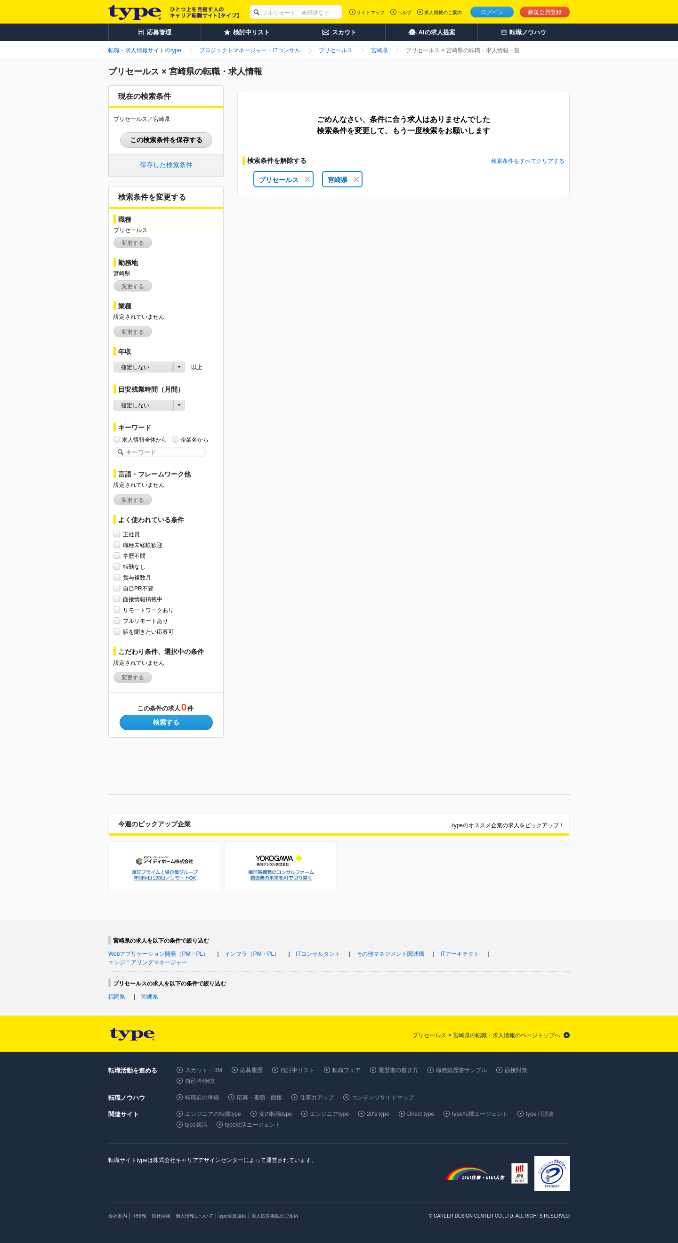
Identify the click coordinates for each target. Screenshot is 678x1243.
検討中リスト (298, 1070)
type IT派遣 (540, 1114)
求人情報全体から (144, 439)
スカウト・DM (203, 1070)
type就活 (196, 1125)
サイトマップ (370, 12)
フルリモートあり (145, 620)
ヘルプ (404, 12)
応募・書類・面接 (259, 1097)
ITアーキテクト (460, 954)
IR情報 (139, 1216)
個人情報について (194, 1216)
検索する (166, 722)
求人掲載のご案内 (443, 12)
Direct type (420, 1114)
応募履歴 (251, 1070)
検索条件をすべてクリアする (528, 161)
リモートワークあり (148, 609)
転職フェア (346, 1070)
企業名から (194, 439)
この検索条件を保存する (166, 140)
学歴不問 (134, 555)
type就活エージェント (253, 1125)
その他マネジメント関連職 (390, 954)
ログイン (492, 12)
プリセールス (284, 180)
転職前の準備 (202, 1097)
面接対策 (516, 1070)
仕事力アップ (317, 1097)
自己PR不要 (138, 588)
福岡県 (116, 996)
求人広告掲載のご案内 (275, 1216)
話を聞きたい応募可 (148, 631)
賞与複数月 (137, 577)
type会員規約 (232, 1216)
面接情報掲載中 (142, 599)
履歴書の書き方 (398, 1070)
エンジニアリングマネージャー (147, 962)
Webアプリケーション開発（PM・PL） (158, 954)
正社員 (131, 534)
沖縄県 (149, 996)
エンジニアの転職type (213, 1114)
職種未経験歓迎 (142, 545)
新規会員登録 (545, 12)
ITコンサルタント (318, 954)
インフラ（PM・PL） (252, 954)
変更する (132, 243)
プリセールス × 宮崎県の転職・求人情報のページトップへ (486, 1035)
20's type (378, 1114)
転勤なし (134, 566)
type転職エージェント (480, 1114)
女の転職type (275, 1114)
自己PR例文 (200, 1081)
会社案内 (117, 1216)
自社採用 (161, 1216)
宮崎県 (343, 180)
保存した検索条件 (166, 165)
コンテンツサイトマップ (383, 1097)
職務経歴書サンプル (461, 1070)
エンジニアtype (329, 1114)
